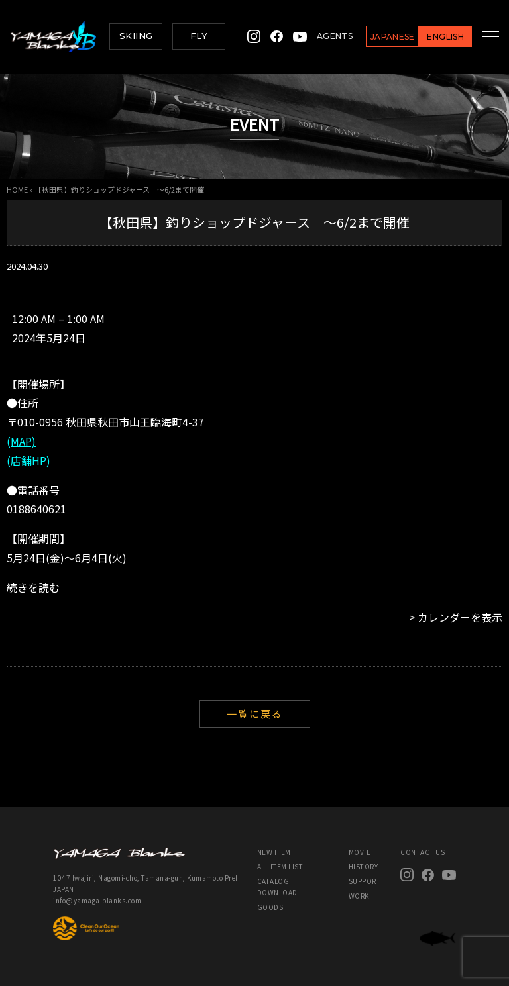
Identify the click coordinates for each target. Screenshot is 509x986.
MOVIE (360, 852)
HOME (17, 189)
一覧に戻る (255, 713)
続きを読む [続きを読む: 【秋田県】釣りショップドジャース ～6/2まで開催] (33, 587)
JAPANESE (377, 37)
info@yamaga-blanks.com (97, 900)
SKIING (135, 35)
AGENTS (319, 36)
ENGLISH (429, 37)
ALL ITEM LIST (280, 866)
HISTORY (363, 866)
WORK (359, 896)
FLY (198, 35)
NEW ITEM (274, 852)
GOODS (270, 907)
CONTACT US (422, 852)
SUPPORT (365, 881)
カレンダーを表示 (460, 617)
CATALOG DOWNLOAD (277, 886)
